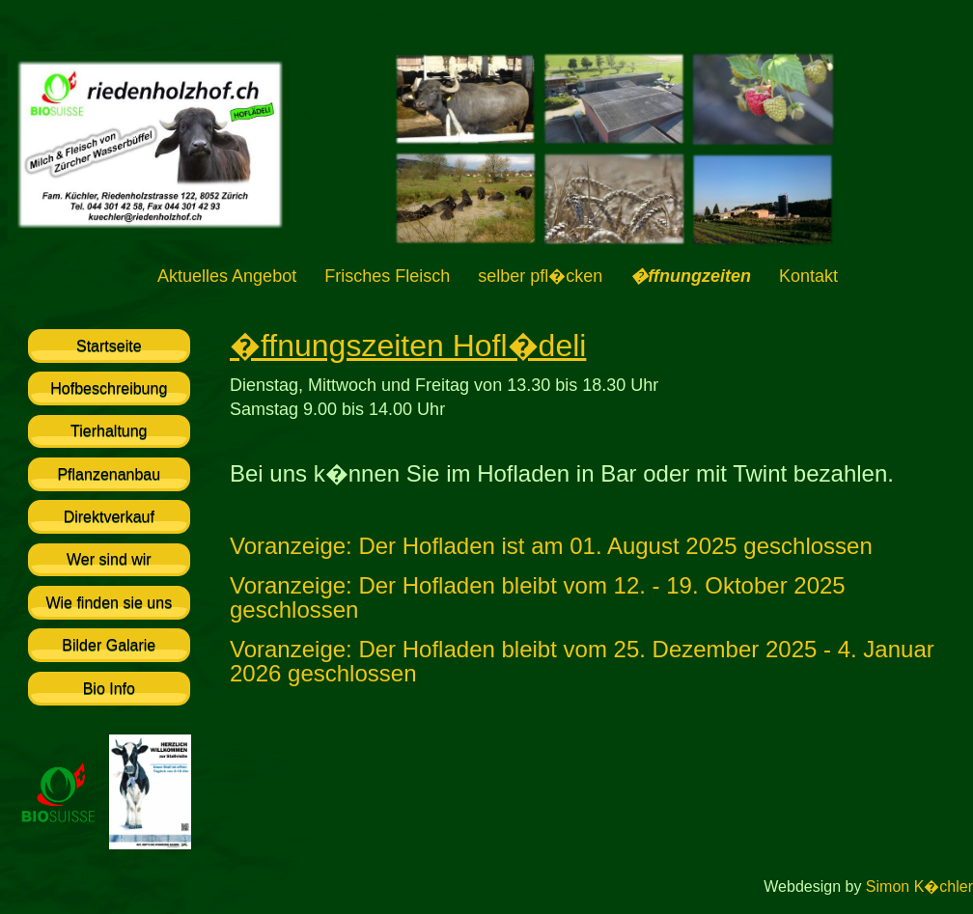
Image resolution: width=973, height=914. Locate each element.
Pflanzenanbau (108, 474)
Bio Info (109, 688)
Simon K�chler (919, 886)
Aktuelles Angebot (226, 276)
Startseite (109, 346)
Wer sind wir (109, 559)
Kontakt (808, 276)
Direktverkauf (109, 517)
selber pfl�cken (540, 276)
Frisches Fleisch (387, 276)
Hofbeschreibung (108, 388)
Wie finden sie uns (108, 603)
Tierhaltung (108, 431)
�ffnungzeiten (690, 276)
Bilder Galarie (108, 645)
